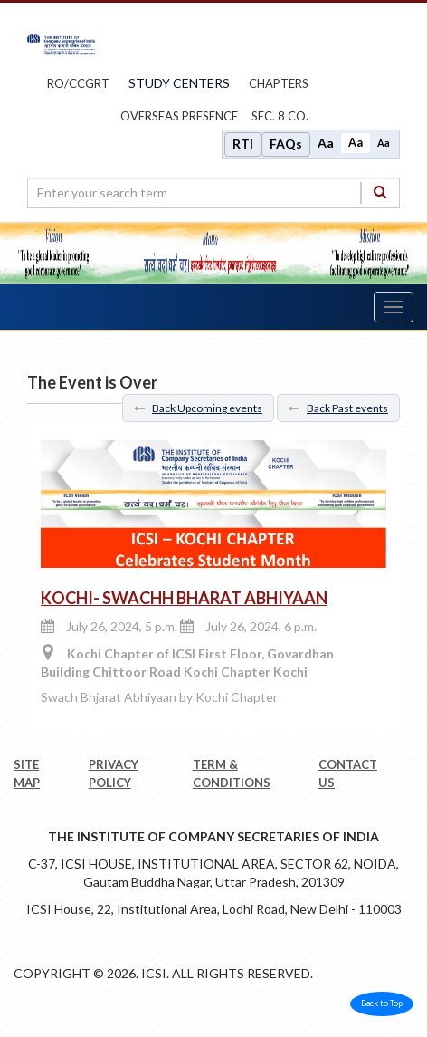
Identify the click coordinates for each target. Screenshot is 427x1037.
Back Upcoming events (198, 408)
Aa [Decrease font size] (383, 143)
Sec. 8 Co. (279, 116)
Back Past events (338, 408)
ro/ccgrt (78, 83)
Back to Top (382, 1003)
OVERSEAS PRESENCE (179, 116)
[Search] (380, 192)
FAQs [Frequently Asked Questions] (286, 143)
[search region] (213, 193)
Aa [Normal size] (355, 142)
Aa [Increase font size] (326, 142)
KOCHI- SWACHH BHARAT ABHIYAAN (184, 598)
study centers (179, 83)
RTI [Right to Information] (242, 143)
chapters (278, 83)
